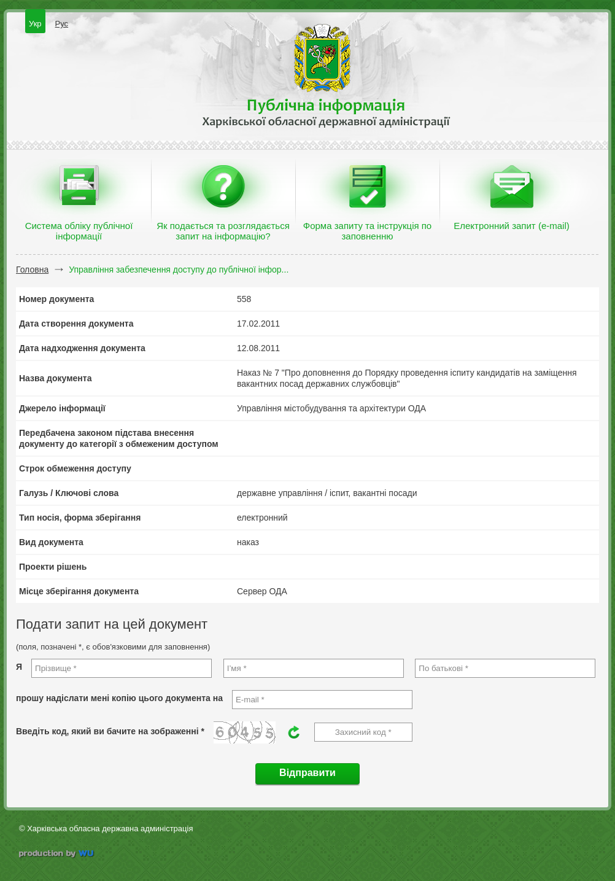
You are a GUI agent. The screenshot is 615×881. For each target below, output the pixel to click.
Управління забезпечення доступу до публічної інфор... (178, 269)
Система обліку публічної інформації (79, 230)
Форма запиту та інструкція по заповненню (367, 230)
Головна (32, 269)
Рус (62, 23)
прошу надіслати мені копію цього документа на (119, 698)
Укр (35, 23)
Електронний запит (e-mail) (511, 225)
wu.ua (57, 855)
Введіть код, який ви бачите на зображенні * (110, 731)
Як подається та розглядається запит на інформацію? (223, 230)
